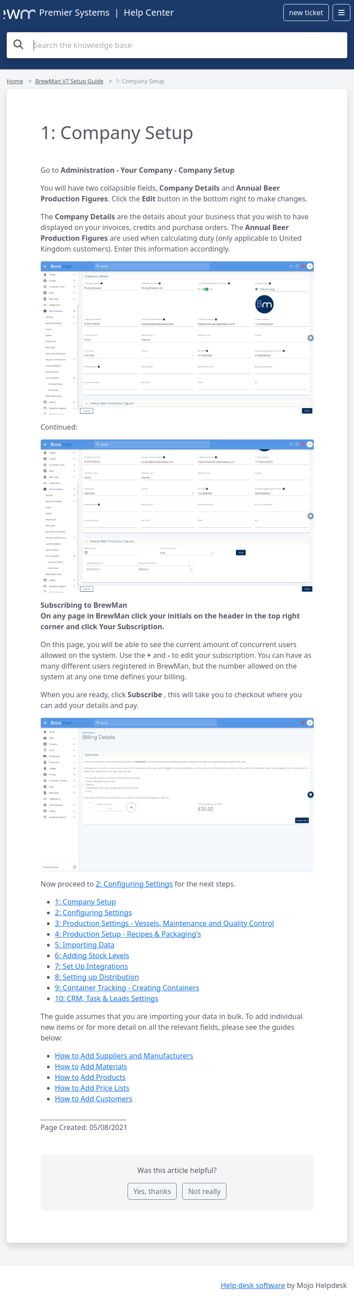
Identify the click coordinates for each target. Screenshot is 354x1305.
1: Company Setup (85, 902)
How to (67, 1066)
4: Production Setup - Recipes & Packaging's (128, 934)
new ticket (306, 12)
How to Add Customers (93, 1099)
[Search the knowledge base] (177, 45)
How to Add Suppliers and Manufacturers (124, 1056)
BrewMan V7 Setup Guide (69, 81)
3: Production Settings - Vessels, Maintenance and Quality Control (164, 923)
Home (15, 81)
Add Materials (104, 1066)
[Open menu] (341, 12)
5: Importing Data (85, 945)
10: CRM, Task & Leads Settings (107, 998)
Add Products (103, 1077)
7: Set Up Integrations (91, 966)
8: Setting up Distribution (97, 977)
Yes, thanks (152, 1191)
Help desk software (253, 1285)
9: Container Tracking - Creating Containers (127, 988)
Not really (204, 1191)
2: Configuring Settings (134, 884)
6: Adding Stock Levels (92, 955)
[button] (177, 337)
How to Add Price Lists (92, 1088)
